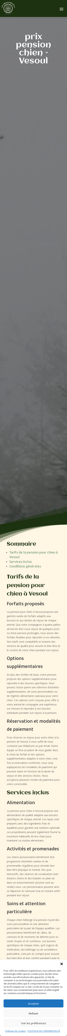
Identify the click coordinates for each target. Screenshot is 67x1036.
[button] (61, 964)
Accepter (33, 1003)
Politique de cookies (15, 1031)
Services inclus (20, 562)
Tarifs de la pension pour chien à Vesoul (33, 555)
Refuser (33, 1013)
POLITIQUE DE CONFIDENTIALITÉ (44, 1031)
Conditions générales (25, 566)
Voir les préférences (33, 1023)
